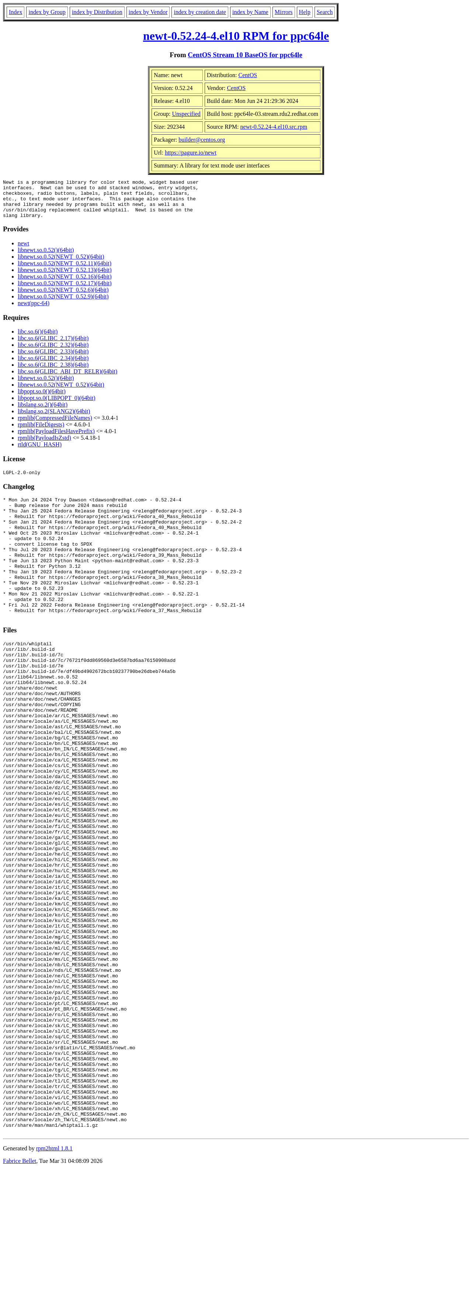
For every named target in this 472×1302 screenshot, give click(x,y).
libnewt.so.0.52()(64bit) (46, 258)
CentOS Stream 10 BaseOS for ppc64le (245, 55)
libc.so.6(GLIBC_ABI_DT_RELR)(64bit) (67, 379)
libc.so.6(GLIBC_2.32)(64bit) (53, 352)
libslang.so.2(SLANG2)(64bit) (54, 419)
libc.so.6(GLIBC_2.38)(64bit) (53, 372)
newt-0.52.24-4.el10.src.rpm (273, 127)
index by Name (250, 12)
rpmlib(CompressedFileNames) (55, 425)
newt (23, 251)
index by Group (46, 12)
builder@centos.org (201, 140)
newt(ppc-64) (33, 311)
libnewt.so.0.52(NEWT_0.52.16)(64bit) (65, 284)
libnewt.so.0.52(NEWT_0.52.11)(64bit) (64, 271)
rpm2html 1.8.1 (54, 1280)
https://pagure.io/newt (190, 152)
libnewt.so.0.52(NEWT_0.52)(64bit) (61, 264)
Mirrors (284, 12)
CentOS (248, 75)
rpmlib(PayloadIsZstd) (44, 445)
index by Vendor (148, 12)
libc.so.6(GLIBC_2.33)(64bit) (53, 359)
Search (325, 12)
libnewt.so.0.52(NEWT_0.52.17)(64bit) (65, 291)
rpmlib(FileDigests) (41, 432)
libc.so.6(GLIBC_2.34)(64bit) (53, 366)
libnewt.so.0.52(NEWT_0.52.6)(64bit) (63, 297)
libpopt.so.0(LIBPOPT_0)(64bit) (57, 406)
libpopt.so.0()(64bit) (42, 399)
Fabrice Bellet (19, 1292)
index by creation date (200, 12)
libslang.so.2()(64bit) (42, 412)
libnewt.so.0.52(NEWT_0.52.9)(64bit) (63, 304)
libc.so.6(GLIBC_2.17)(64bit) (53, 346)
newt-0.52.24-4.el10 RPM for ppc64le (236, 35)
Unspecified (186, 114)
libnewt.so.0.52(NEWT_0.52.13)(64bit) (65, 277)
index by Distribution (97, 12)
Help (304, 12)
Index (15, 12)
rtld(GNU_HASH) (40, 452)
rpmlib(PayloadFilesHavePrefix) (56, 439)
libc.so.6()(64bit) (38, 339)
